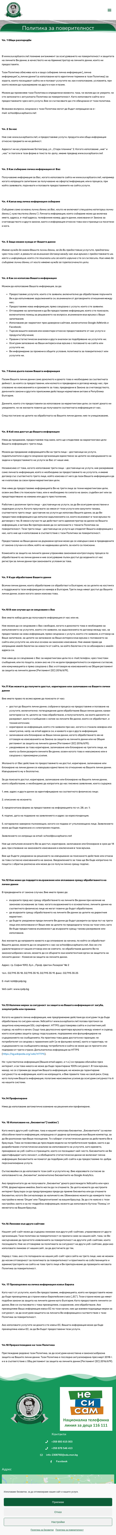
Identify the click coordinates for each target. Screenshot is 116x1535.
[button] (109, 10)
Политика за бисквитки (42, 1529)
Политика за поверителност (70, 1529)
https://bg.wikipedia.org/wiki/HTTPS (24, 1062)
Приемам (58, 1502)
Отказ (58, 1512)
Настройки (58, 1522)
